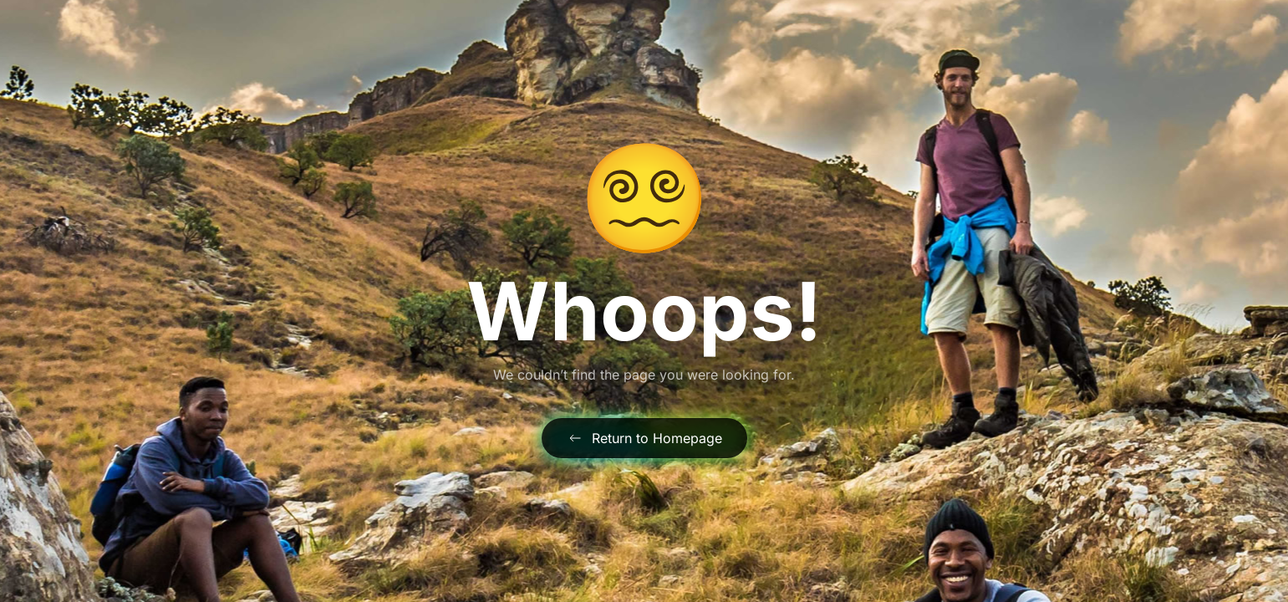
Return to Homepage (644, 438)
